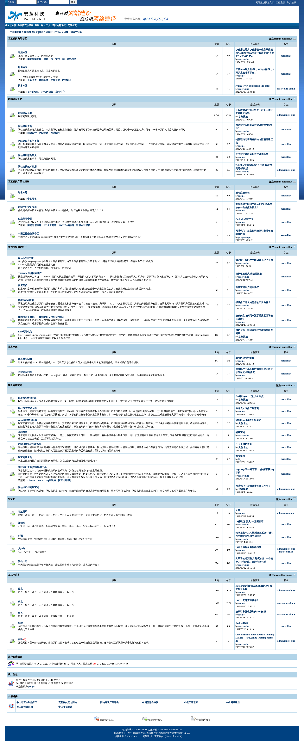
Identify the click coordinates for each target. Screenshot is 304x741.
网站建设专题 (25, 126)
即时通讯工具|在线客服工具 (32, 467)
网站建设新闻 (25, 113)
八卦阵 (21, 548)
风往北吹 (243, 423)
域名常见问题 (25, 359)
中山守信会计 (65, 707)
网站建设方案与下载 (28, 140)
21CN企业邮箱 (66, 225)
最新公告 (48, 59)
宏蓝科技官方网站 (67, 702)
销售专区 (22, 67)
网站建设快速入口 (265, 2)
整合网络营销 (15, 385)
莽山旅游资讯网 (24, 707)
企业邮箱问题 (25, 372)
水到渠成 (243, 116)
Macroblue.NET (173, 736)
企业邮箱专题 (25, 218)
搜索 (30, 25)
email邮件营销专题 (27, 420)
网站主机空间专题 (27, 207)
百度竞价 (22, 285)
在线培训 (67, 80)
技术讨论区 (33, 91)
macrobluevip (286, 551)
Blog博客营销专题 (27, 408)
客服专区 (22, 52)
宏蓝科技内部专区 (17, 38)
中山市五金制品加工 (26, 702)
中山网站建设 (233, 702)
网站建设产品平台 (109, 702)
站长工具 (45, 25)
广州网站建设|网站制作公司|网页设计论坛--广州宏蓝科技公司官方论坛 (46, 32)
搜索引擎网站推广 (17, 247)
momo (241, 75)
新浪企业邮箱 (83, 225)
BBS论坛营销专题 (27, 398)
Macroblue (286, 235)
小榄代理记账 (191, 702)
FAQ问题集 (47, 91)
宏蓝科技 (159, 736)
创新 (20, 622)
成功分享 (43, 80)
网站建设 (147, 736)
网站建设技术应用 (27, 166)
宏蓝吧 (11, 499)
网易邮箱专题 (34, 225)
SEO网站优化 (25, 331)
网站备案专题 (34, 59)
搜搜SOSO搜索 (26, 300)
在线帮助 (71, 59)
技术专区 (22, 85)
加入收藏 (291, 2)
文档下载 (60, 59)
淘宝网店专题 (25, 457)
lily (240, 459)
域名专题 (22, 192)
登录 (7, 25)
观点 (20, 601)
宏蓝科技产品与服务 (18, 181)
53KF (40, 480)
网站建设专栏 (15, 99)
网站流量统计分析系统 (29, 444)
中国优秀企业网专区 (28, 233)
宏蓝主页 (280, 2)
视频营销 (22, 432)
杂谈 (20, 535)
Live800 (31, 480)
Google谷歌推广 (26, 258)
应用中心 (60, 91)
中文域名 (32, 198)
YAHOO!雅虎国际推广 (29, 273)
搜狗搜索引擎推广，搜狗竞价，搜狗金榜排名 (41, 317)
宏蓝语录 (22, 511)
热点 (20, 588)
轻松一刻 (22, 561)
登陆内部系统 (59, 25)
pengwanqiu (244, 237)
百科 (20, 639)
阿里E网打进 (64, 480)
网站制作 (55, 133)
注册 (13, 25)
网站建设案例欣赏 (27, 155)
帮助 (37, 25)
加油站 (21, 523)
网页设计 (32, 133)
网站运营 (43, 133)
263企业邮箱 (50, 225)
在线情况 (22, 25)
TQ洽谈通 (50, 480)
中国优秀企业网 (150, 702)
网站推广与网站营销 (28, 487)
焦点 (20, 613)
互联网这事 (14, 574)
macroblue (287, 38)
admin (278, 38)
